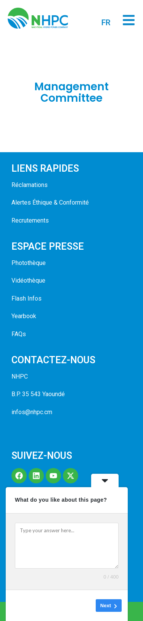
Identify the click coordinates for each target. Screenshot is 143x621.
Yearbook (23, 316)
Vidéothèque (28, 280)
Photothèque (28, 263)
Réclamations (29, 185)
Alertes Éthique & (34, 202)
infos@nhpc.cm (31, 412)
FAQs (18, 334)
